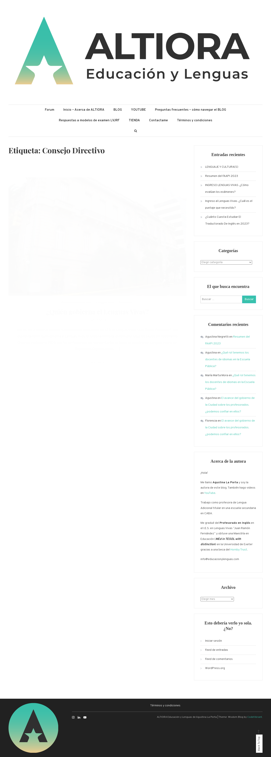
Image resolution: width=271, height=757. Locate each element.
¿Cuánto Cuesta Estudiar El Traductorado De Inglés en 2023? (227, 220)
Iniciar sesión (213, 641)
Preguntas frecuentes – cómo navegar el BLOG (190, 110)
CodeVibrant (254, 717)
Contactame (158, 121)
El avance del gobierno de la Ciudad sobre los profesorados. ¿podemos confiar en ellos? (230, 404)
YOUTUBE (138, 110)
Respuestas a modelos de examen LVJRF (89, 121)
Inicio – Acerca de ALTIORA (83, 110)
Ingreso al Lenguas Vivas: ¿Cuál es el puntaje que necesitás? (228, 204)
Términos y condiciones (194, 121)
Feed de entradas (216, 650)
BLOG (117, 110)
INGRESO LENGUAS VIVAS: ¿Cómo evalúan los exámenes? (227, 188)
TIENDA (134, 121)
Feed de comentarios (219, 659)
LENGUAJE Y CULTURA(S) (221, 167)
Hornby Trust (238, 550)
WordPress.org (215, 668)
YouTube (209, 493)
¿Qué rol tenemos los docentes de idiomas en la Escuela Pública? (227, 359)
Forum (49, 110)
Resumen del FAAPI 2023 (221, 176)
